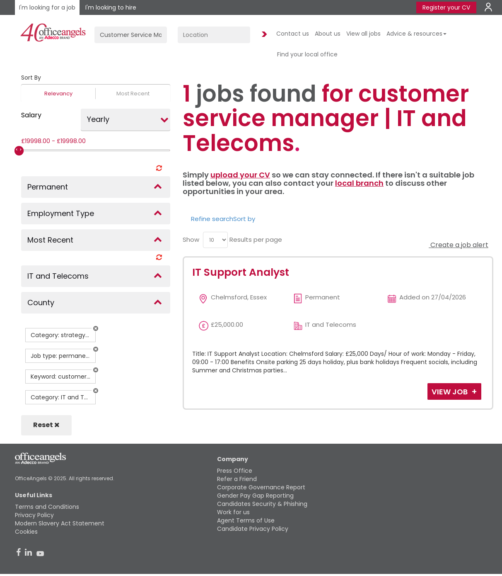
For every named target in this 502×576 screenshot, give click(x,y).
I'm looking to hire (110, 7)
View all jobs (363, 33)
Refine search (212, 218)
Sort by (244, 218)
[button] (96, 328)
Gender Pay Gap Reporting (255, 495)
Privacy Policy (34, 515)
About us (327, 33)
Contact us (292, 33)
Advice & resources (416, 33)
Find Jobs (263, 34)
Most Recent (133, 93)
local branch (359, 183)
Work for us (233, 512)
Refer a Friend (237, 479)
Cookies (26, 531)
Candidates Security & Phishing (262, 504)
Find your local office (307, 54)
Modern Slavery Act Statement (59, 523)
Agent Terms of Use (246, 520)
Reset (46, 425)
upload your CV (240, 175)
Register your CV (446, 7)
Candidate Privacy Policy (252, 529)
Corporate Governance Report (261, 487)
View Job (450, 391)
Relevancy (58, 93)
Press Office (234, 471)
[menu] (215, 240)
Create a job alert (458, 245)
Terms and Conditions (47, 507)
